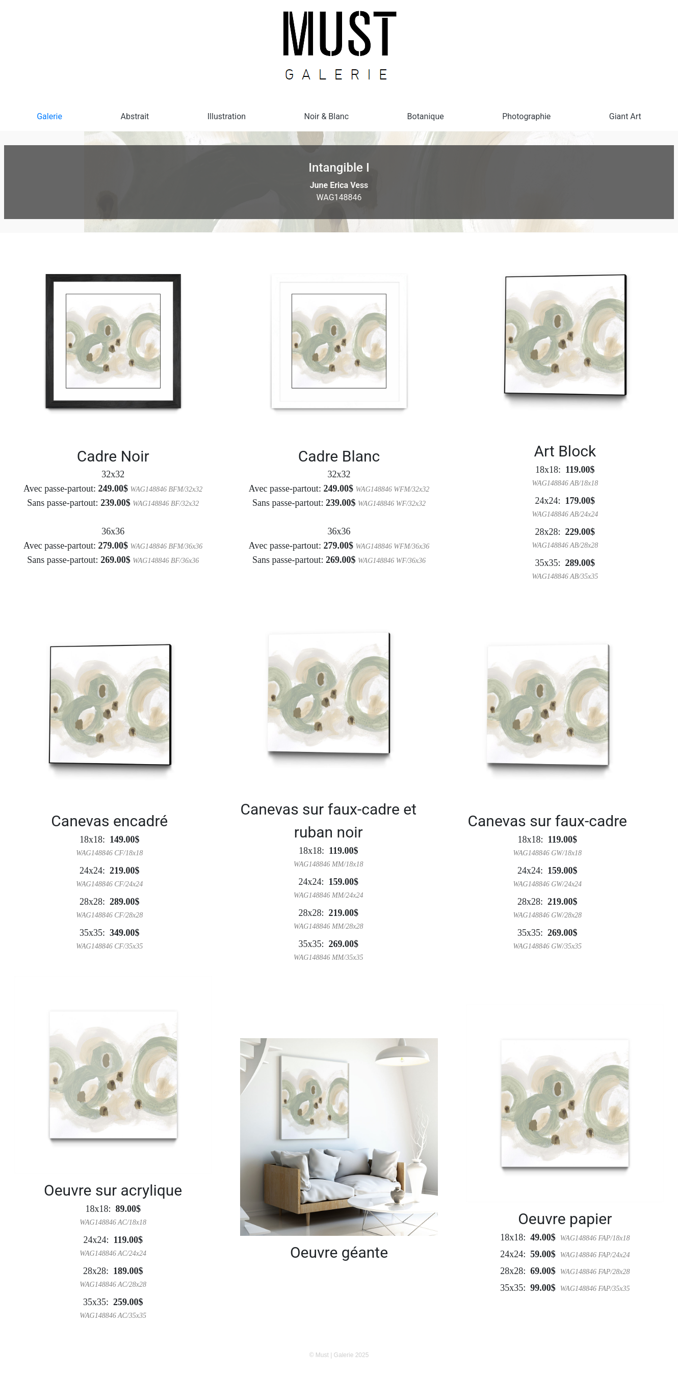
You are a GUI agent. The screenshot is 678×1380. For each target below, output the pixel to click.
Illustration (226, 116)
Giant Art (625, 116)
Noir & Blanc (326, 116)
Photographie (526, 116)
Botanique (425, 116)
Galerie (49, 116)
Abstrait (134, 116)
